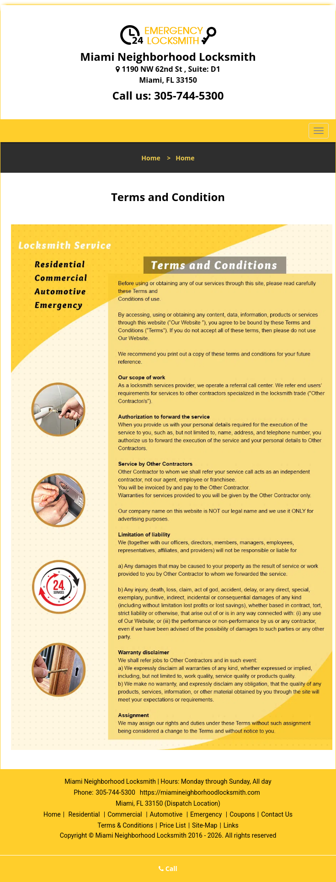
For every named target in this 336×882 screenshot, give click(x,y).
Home (150, 158)
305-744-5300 (189, 95)
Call (168, 868)
